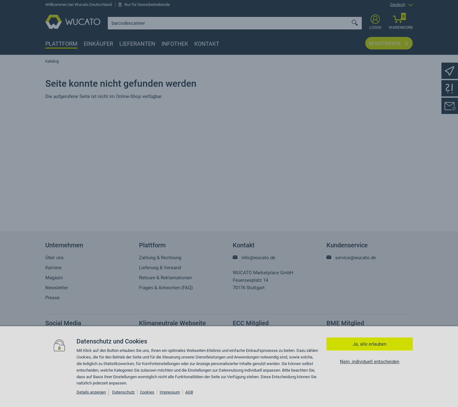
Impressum (170, 392)
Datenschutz (123, 392)
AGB (189, 392)
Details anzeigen (91, 392)
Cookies (147, 392)
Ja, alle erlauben (369, 344)
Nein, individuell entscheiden (369, 361)
